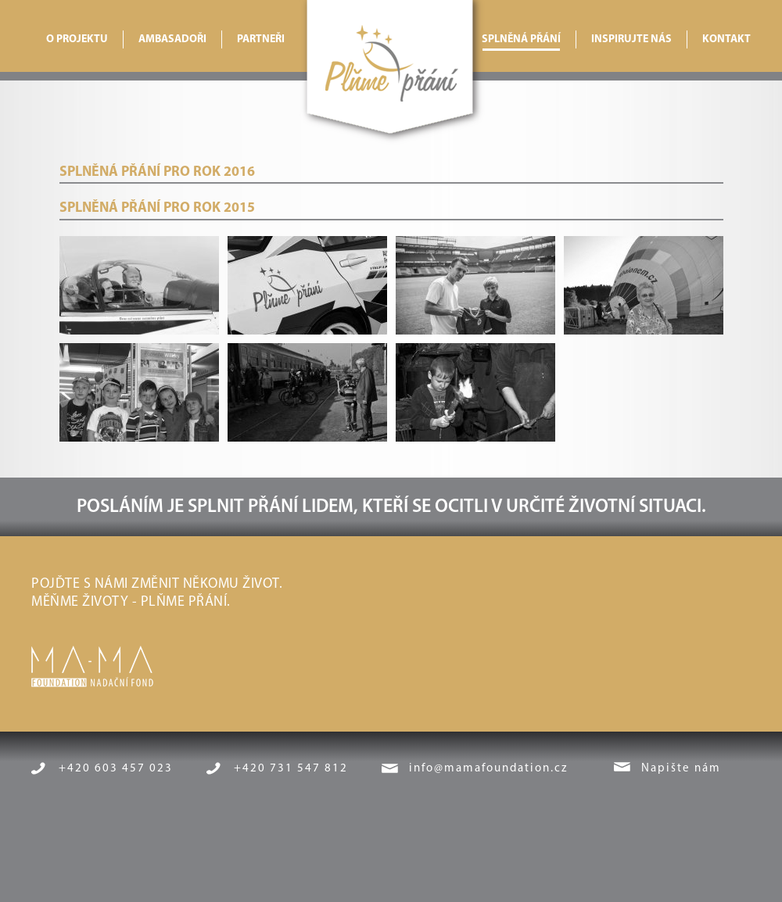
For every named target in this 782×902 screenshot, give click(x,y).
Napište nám (681, 769)
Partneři (261, 39)
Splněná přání (521, 39)
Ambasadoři (172, 39)
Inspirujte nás (631, 39)
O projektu (77, 39)
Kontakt (726, 39)
